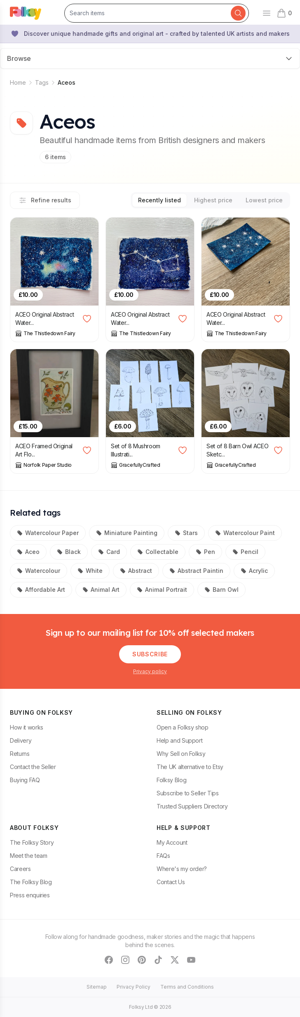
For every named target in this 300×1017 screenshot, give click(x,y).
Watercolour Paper (48, 532)
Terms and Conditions (187, 987)
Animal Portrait (162, 589)
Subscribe (150, 654)
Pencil (245, 551)
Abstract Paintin (196, 570)
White (90, 570)
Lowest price (264, 200)
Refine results (45, 200)
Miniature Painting (126, 532)
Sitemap (97, 987)
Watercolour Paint (245, 532)
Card (109, 551)
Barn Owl (221, 589)
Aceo (28, 551)
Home (18, 82)
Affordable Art (41, 589)
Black (69, 551)
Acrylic (254, 570)
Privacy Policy (133, 987)
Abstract (136, 570)
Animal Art (101, 589)
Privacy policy (150, 671)
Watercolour (38, 570)
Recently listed (159, 200)
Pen (205, 551)
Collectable (157, 551)
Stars (186, 532)
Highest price (213, 200)
